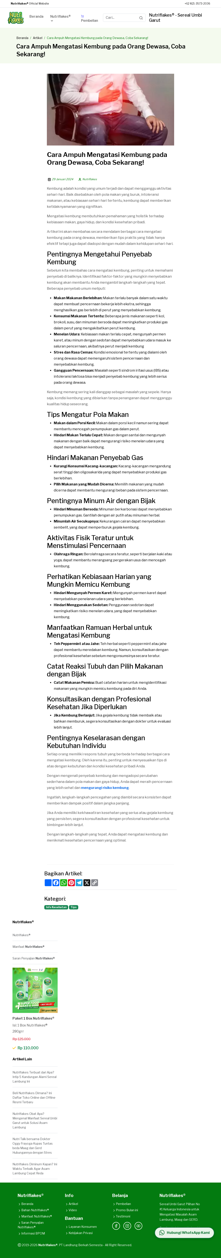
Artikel (37, 38)
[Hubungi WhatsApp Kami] (184, 1233)
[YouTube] (138, 1226)
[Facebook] (116, 1226)
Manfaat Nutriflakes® (35, 1216)
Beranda (22, 38)
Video (71, 1210)
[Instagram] (127, 1226)
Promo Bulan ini (125, 1210)
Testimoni (121, 1216)
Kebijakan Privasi (79, 1233)
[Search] (141, 18)
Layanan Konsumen (81, 1226)
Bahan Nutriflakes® (33, 1210)
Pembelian (121, 1204)
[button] (62, 19)
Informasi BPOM (31, 1233)
